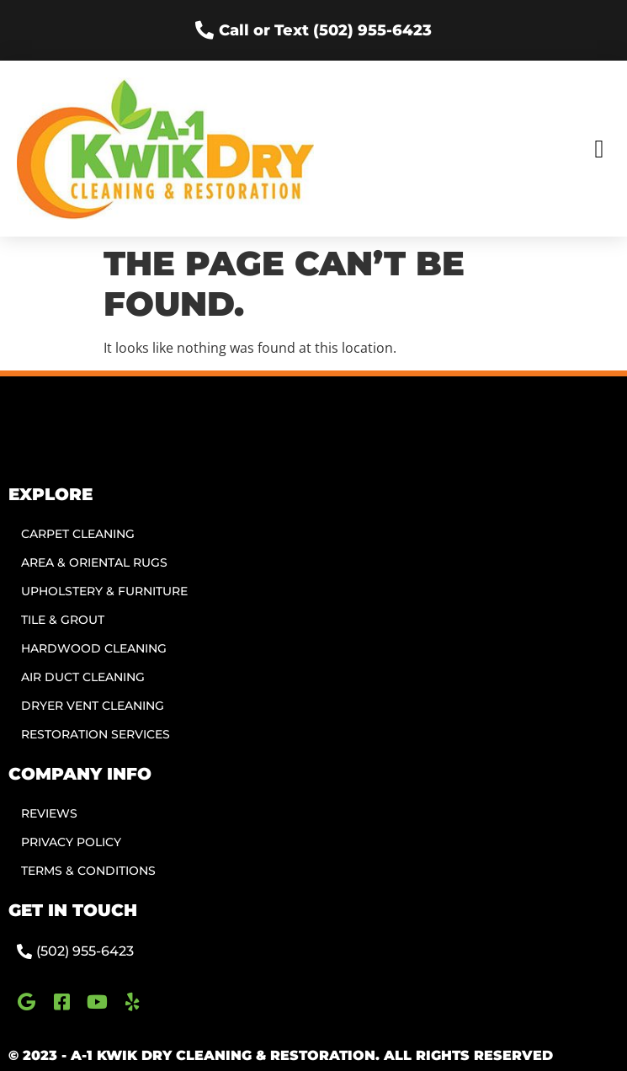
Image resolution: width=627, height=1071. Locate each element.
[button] (599, 149)
